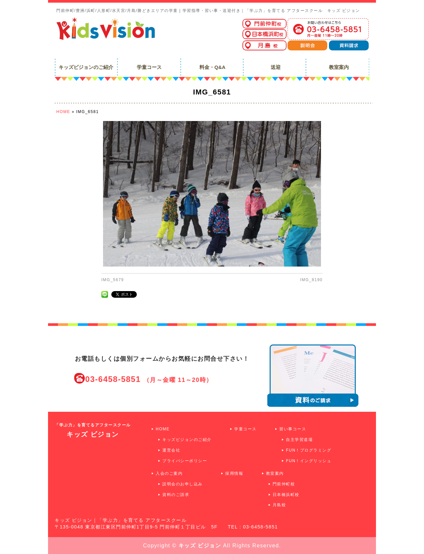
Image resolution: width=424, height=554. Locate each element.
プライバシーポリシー (184, 461)
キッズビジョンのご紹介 (187, 439)
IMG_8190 (311, 279)
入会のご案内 (169, 473)
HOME (163, 429)
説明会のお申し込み (182, 484)
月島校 (279, 505)
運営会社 (171, 450)
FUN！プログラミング (308, 450)
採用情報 (234, 473)
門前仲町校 (284, 484)
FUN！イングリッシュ (308, 461)
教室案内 (275, 473)
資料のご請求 (175, 494)
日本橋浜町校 (286, 494)
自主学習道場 (299, 439)
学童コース (245, 429)
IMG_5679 (112, 279)
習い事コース (292, 429)
